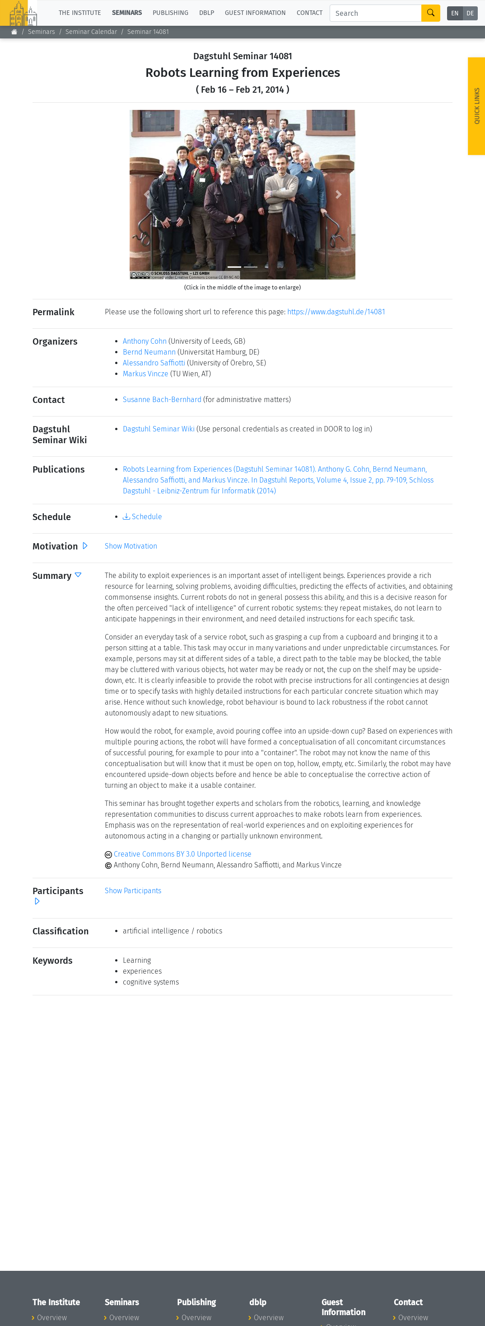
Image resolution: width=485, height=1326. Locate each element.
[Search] (376, 13)
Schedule (142, 516)
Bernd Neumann (149, 352)
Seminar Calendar (91, 32)
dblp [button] (206, 13)
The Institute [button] (80, 13)
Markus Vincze (145, 373)
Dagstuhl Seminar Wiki (159, 429)
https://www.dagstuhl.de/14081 (336, 312)
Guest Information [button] (255, 13)
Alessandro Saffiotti (154, 363)
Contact (309, 13)
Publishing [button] (170, 13)
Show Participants (133, 890)
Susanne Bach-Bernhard (162, 399)
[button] (146, 194)
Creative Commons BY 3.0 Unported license (178, 854)
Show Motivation (131, 546)
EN (455, 13)
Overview (52, 1317)
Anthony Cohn (145, 341)
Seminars (41, 32)
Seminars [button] (127, 13)
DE (470, 13)
